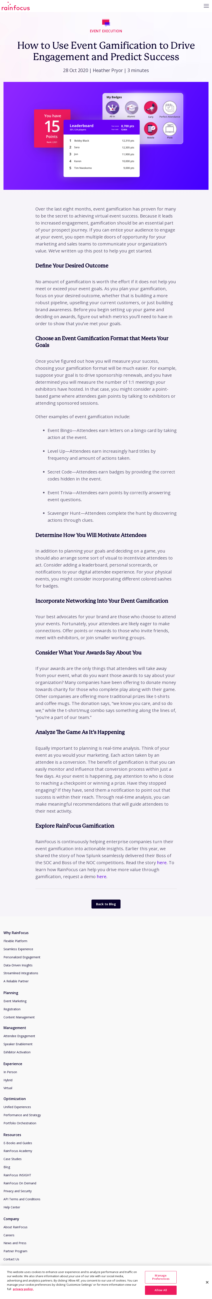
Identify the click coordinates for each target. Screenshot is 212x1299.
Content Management (19, 1017)
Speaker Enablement (18, 1044)
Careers (8, 1235)
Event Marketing (14, 1001)
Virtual (7, 1088)
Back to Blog (106, 904)
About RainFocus (15, 1227)
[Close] (207, 1292)
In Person (10, 1072)
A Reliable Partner (16, 981)
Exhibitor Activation (17, 1052)
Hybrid (7, 1080)
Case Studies (12, 1159)
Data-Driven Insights (18, 965)
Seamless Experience (18, 949)
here (162, 862)
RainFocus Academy (17, 1151)
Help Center (11, 1207)
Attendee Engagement (19, 1036)
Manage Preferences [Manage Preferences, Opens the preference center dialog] (160, 1287)
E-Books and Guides (17, 1143)
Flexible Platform (15, 941)
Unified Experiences (17, 1107)
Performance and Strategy (22, 1115)
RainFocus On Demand (19, 1183)
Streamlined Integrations (20, 973)
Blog (6, 1167)
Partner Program (15, 1251)
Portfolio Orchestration (19, 1123)
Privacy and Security (17, 1191)
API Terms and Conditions (21, 1199)
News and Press (14, 1243)
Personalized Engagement (21, 957)
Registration (12, 1009)
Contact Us (11, 1259)
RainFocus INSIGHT (17, 1175)
